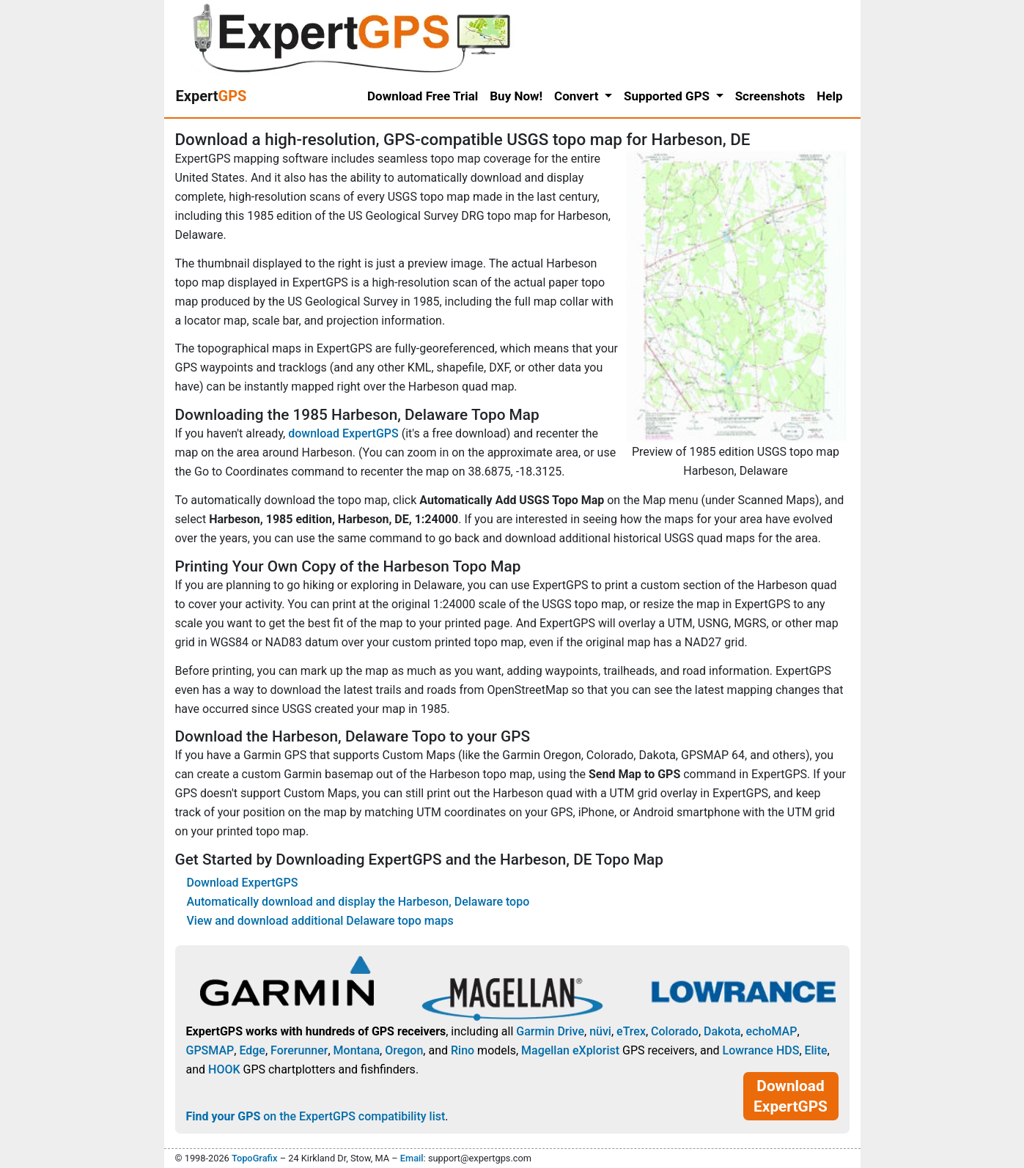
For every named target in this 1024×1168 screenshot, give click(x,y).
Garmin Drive (550, 1031)
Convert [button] (578, 96)
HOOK (224, 1069)
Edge (252, 1050)
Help (829, 96)
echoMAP (772, 1031)
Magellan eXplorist (570, 1050)
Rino (462, 1050)
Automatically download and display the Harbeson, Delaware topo (358, 902)
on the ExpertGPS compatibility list (316, 1116)
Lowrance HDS (760, 1050)
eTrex (631, 1031)
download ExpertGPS (343, 433)
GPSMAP (210, 1050)
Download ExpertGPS (242, 883)
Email (412, 1158)
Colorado (675, 1031)
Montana (357, 1050)
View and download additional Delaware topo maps (320, 921)
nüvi (600, 1031)
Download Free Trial (422, 96)
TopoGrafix (254, 1158)
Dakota (722, 1031)
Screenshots (770, 96)
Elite (816, 1050)
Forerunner (299, 1050)
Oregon (404, 1050)
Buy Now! (516, 96)
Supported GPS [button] (668, 96)
